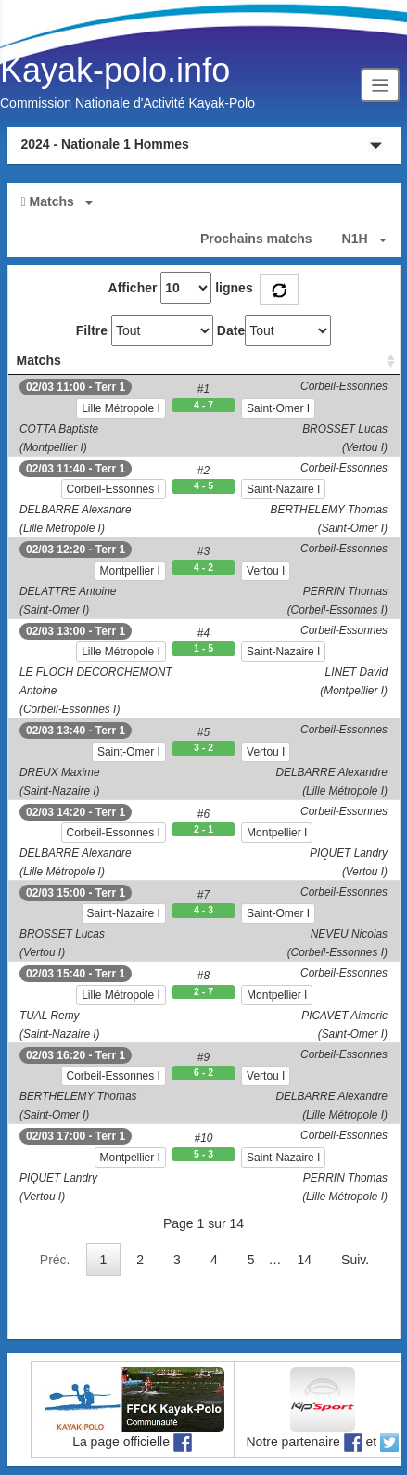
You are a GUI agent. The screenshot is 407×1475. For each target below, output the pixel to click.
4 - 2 (203, 567)
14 (305, 1259)
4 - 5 (203, 485)
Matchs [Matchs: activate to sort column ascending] (39, 360)
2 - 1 (203, 829)
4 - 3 (203, 909)
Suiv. (355, 1259)
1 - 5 (203, 647)
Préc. (55, 1259)
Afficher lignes (180, 288)
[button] (204, 201)
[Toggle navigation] (380, 85)
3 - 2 (203, 747)
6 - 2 (203, 1072)
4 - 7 (203, 404)
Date (231, 330)
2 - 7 (203, 991)
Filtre (92, 330)
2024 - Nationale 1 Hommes (105, 143)
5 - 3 (203, 1153)
